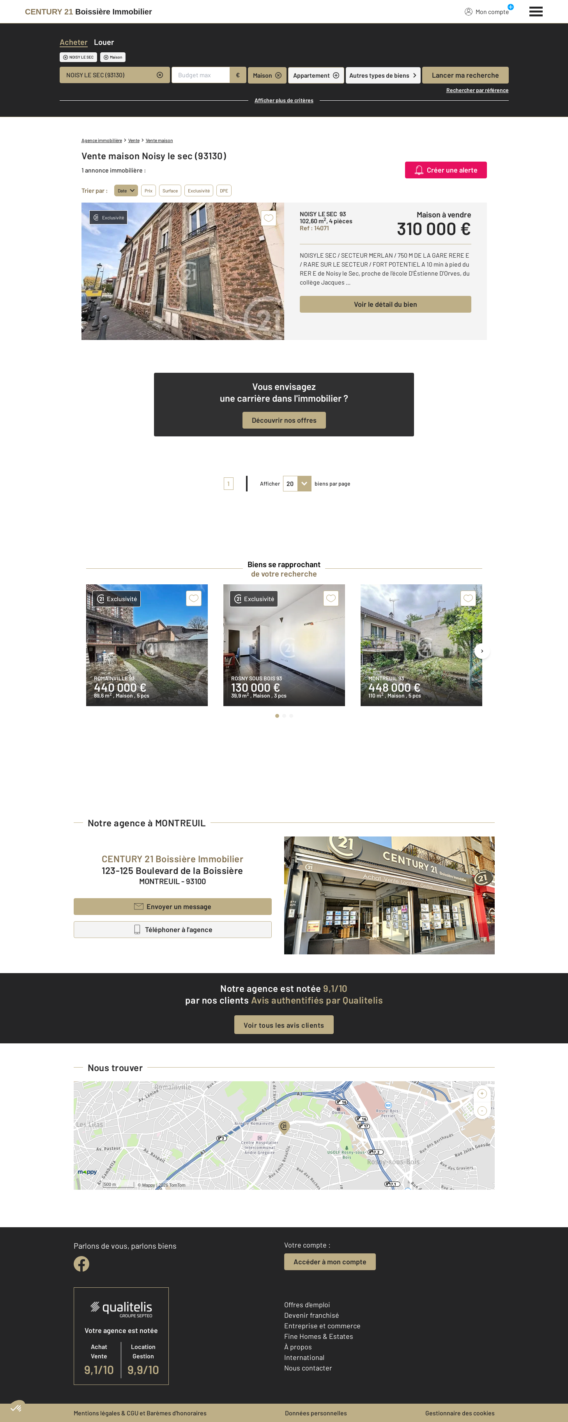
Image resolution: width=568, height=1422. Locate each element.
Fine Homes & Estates (318, 1336)
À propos (298, 1346)
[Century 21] (88, 11)
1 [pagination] (228, 483)
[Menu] (536, 10)
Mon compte (487, 11)
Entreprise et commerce (322, 1325)
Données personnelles (316, 1413)
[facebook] (81, 1264)
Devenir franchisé (311, 1315)
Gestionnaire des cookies (460, 1413)
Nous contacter (308, 1367)
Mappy (148, 1185)
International (304, 1357)
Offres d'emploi (307, 1304)
